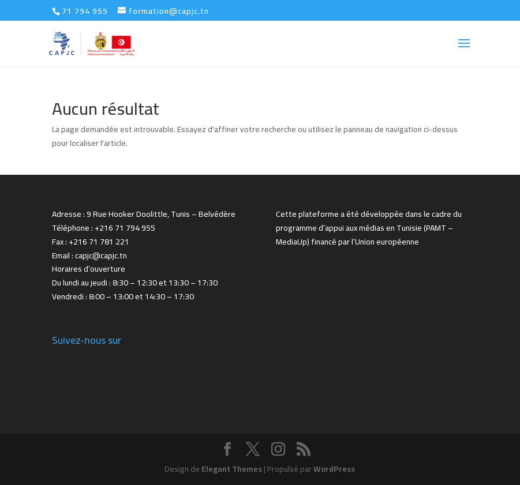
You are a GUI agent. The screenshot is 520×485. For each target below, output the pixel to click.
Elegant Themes (231, 468)
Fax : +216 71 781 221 (90, 241)
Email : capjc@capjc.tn (89, 255)
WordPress (334, 468)
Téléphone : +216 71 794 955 (103, 227)
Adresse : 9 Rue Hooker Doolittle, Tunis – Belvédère (143, 213)
